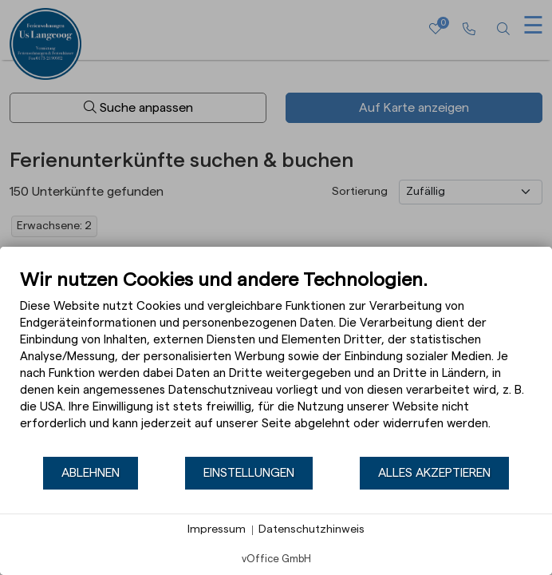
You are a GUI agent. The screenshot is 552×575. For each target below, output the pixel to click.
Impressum (216, 529)
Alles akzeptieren (434, 472)
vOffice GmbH (276, 558)
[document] (276, 362)
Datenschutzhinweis (311, 529)
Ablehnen (90, 472)
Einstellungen (248, 472)
